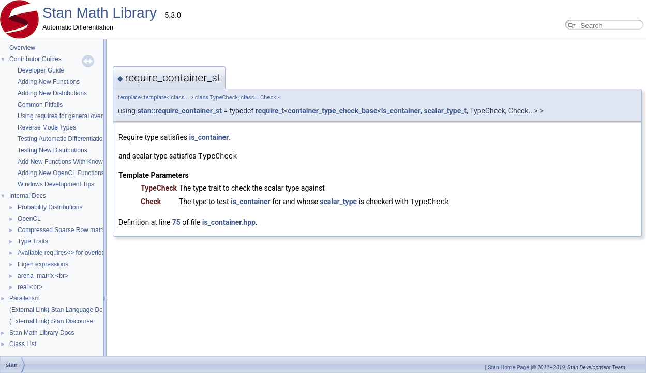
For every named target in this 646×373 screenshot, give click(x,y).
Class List (22, 344)
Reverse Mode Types (47, 127)
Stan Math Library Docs (41, 332)
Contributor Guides (35, 59)
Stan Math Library (99, 13)
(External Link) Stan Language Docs (59, 309)
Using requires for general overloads (67, 116)
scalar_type (234, 201)
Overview (22, 47)
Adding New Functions (49, 81)
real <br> (30, 287)
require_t (166, 111)
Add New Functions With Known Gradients (76, 161)
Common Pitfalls (40, 104)
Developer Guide (41, 70)
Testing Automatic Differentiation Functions (76, 138)
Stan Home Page (508, 367)
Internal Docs (27, 195)
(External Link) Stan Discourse (51, 321)
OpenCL (29, 218)
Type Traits (33, 241)
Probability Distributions (50, 207)
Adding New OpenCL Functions (61, 173)
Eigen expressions (43, 264)
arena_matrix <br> (43, 275)
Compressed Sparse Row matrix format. (73, 230)
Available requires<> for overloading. (68, 252)
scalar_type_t (342, 111)
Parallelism (24, 298)
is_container (298, 111)
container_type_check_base (229, 111)
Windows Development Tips (56, 184)
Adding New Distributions (52, 93)
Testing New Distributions (52, 150)
